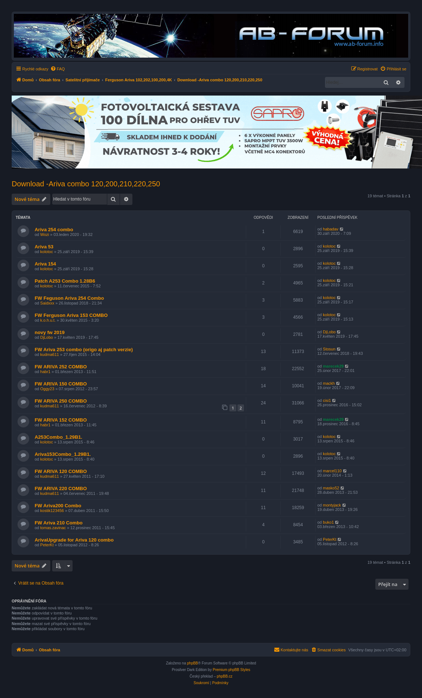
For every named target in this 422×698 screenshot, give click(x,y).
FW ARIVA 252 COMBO (61, 366)
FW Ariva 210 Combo (58, 523)
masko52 (331, 488)
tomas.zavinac (53, 528)
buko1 (328, 522)
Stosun (329, 349)
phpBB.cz (224, 676)
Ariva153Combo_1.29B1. (63, 454)
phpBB (192, 663)
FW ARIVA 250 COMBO (61, 401)
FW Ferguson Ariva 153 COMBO (71, 315)
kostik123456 (52, 510)
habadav (330, 229)
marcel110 (332, 471)
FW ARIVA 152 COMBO (61, 420)
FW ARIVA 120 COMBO (61, 471)
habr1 (45, 371)
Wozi (44, 234)
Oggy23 (47, 389)
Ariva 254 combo (54, 229)
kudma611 (49, 354)
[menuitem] (57, 69)
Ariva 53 (44, 246)
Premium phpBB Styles (231, 670)
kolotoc (46, 251)
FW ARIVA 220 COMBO (61, 488)
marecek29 (333, 366)
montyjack (332, 505)
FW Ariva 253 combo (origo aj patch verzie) (84, 349)
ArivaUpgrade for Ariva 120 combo (74, 540)
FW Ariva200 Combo (58, 505)
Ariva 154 (45, 264)
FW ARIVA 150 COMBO (61, 384)
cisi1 (327, 400)
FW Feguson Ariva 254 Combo (69, 298)
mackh (328, 383)
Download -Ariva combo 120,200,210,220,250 (86, 184)
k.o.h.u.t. (47, 320)
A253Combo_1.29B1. (58, 437)
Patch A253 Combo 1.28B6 (65, 281)
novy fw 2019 (50, 332)
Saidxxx (47, 303)
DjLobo (46, 337)
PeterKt (47, 545)
